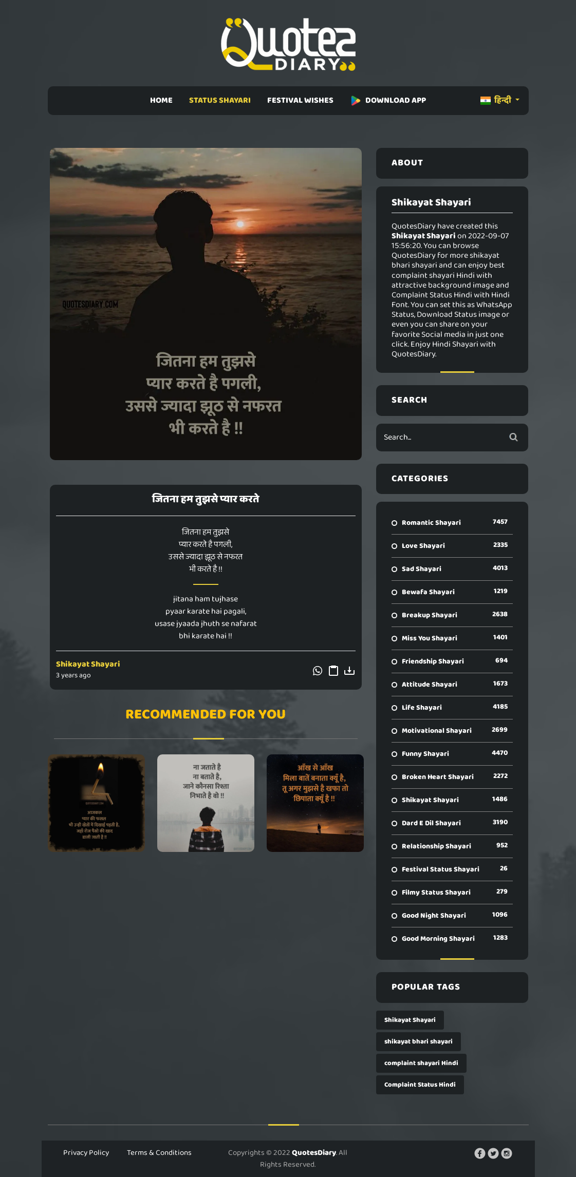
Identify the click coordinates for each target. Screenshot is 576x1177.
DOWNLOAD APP (388, 100)
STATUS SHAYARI (220, 100)
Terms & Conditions (159, 1153)
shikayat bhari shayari (418, 1041)
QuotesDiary (314, 1153)
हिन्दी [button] (496, 100)
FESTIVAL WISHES (300, 100)
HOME (161, 100)
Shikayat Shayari (88, 664)
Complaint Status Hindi (420, 1084)
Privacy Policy (86, 1153)
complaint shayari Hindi (421, 1063)
